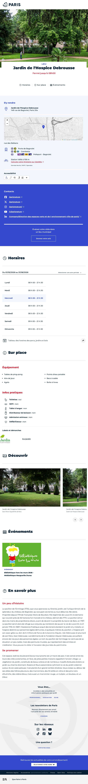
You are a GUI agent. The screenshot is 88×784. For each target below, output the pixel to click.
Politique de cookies (74, 772)
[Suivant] (81, 519)
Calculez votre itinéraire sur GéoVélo (26, 162)
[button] (43, 127)
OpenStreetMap (74, 139)
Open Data (61, 772)
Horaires (24, 85)
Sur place (40, 85)
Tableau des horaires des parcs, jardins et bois (28, 340)
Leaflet (64, 139)
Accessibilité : (34, 772)
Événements (57, 85)
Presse (52, 772)
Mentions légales (12, 772)
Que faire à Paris (19, 779)
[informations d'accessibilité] (16, 178)
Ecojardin (16, 439)
